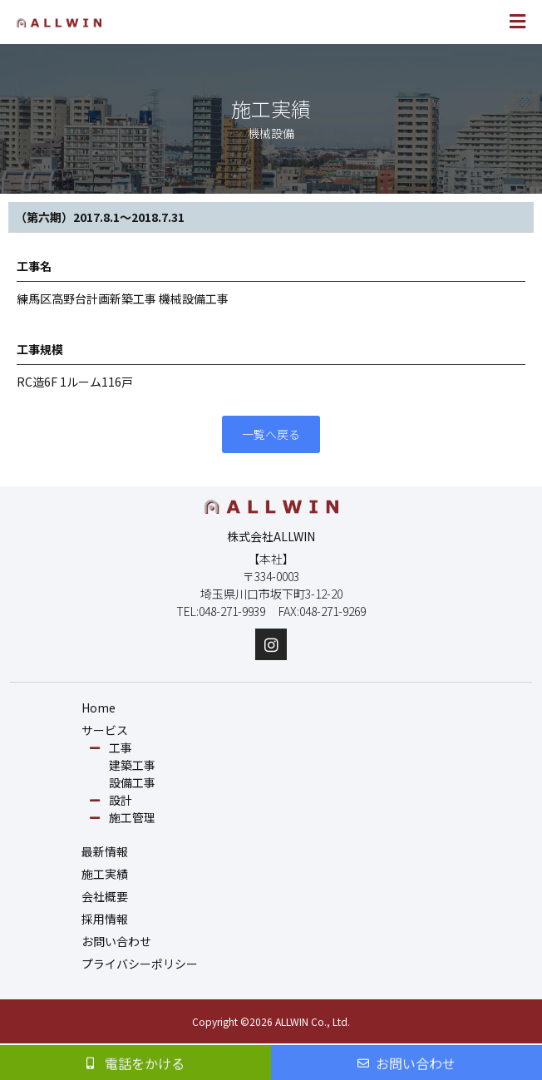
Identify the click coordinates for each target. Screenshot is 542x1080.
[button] (402, 22)
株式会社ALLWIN (271, 536)
